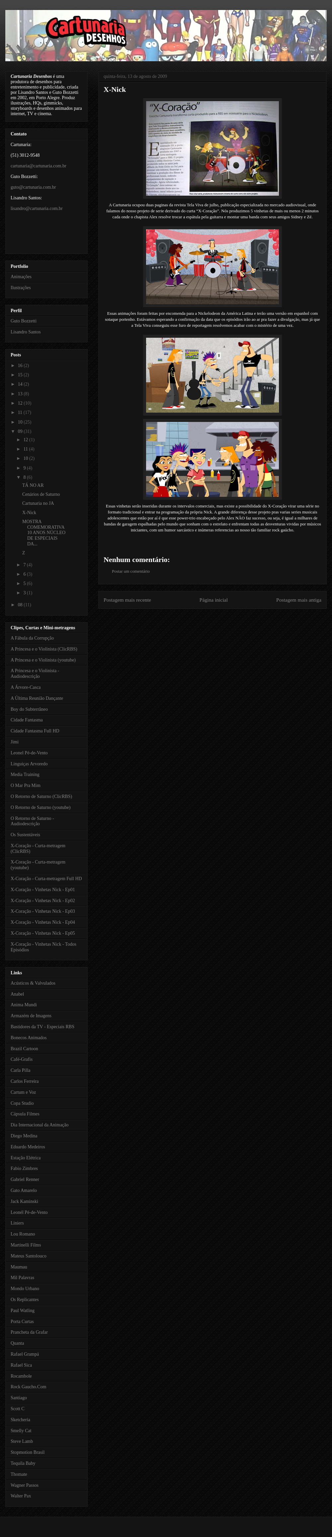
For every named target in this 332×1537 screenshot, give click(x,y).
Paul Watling (23, 1310)
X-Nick (115, 89)
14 (21, 384)
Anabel (17, 994)
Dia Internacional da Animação (40, 1124)
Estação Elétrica (26, 1157)
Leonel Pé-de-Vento (29, 752)
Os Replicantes (25, 1299)
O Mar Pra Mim (26, 785)
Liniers (17, 1223)
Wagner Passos (25, 1485)
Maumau (19, 1266)
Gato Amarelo (24, 1190)
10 (21, 422)
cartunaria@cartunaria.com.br (38, 165)
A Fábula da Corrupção (32, 638)
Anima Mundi (24, 1004)
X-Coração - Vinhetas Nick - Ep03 (43, 911)
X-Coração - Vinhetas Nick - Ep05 (43, 933)
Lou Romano (23, 1234)
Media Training (25, 774)
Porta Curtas (22, 1321)
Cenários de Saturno (41, 494)
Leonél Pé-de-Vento (29, 1212)
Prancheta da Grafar (29, 1332)
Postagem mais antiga (298, 600)
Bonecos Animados (29, 1037)
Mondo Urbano (25, 1288)
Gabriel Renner (25, 1179)
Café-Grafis (22, 1059)
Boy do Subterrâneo (29, 709)
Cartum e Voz (23, 1092)
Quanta (17, 1343)
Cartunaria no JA (38, 503)
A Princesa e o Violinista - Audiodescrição (35, 673)
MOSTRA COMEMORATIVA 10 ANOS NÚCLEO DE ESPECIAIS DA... (43, 532)
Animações (21, 276)
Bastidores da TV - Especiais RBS (42, 1026)
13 (21, 393)
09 (21, 431)
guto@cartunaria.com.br (33, 187)
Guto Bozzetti (24, 320)
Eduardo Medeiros (28, 1146)
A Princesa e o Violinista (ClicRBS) (44, 649)
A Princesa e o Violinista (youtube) (43, 660)
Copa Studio (22, 1103)
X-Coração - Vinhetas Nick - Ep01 (43, 889)
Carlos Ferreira (25, 1081)
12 (21, 403)
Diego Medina (24, 1135)
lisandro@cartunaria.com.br (37, 208)
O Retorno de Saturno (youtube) (40, 807)
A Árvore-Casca (26, 687)
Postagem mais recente (127, 600)
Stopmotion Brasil (27, 1452)
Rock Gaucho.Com (28, 1386)
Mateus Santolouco (28, 1255)
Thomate (19, 1474)
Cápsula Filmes (25, 1113)
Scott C (18, 1408)
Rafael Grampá (25, 1354)
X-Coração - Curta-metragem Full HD (46, 878)
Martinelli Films (26, 1245)
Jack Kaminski (24, 1201)
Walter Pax (21, 1495)
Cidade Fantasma (27, 719)
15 (21, 374)
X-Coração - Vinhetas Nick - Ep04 (43, 922)
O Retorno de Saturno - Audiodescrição (32, 821)
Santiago (19, 1397)
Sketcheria (20, 1419)
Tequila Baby (23, 1463)
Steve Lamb (22, 1441)
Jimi (15, 741)
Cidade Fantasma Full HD (35, 730)
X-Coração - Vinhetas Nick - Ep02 (43, 900)
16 (21, 365)
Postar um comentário (131, 571)
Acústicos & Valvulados (33, 983)
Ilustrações (21, 287)
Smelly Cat (21, 1430)
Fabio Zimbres (24, 1168)
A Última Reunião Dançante (37, 698)
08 (21, 604)
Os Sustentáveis (25, 834)
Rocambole (21, 1376)
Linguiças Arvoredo (29, 763)
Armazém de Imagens (31, 1015)
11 (21, 412)
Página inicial (214, 600)
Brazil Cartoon (24, 1048)
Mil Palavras (22, 1277)
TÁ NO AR (33, 485)
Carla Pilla (21, 1070)
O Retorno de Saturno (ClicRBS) (41, 796)
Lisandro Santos (26, 331)
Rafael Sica (21, 1365)
